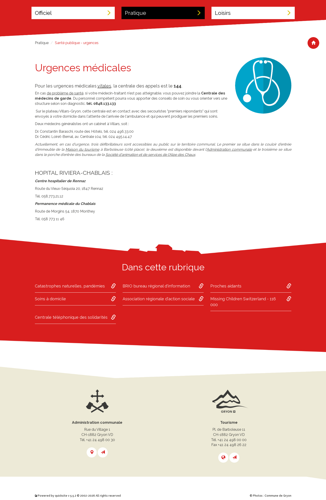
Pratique (163, 13)
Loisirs (253, 13)
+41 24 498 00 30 (100, 440)
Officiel (73, 13)
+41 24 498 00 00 (232, 440)
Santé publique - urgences (77, 43)
